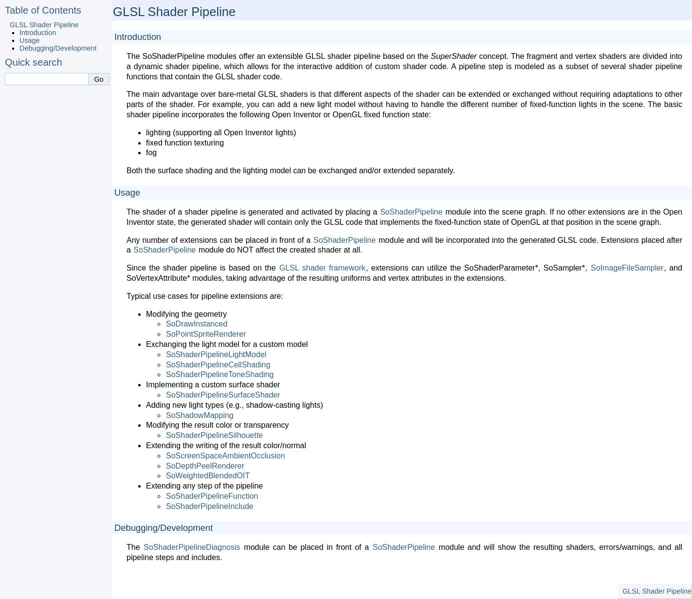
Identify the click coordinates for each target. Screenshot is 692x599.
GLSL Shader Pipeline (44, 25)
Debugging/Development (57, 48)
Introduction (37, 32)
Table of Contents (43, 10)
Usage (29, 40)
